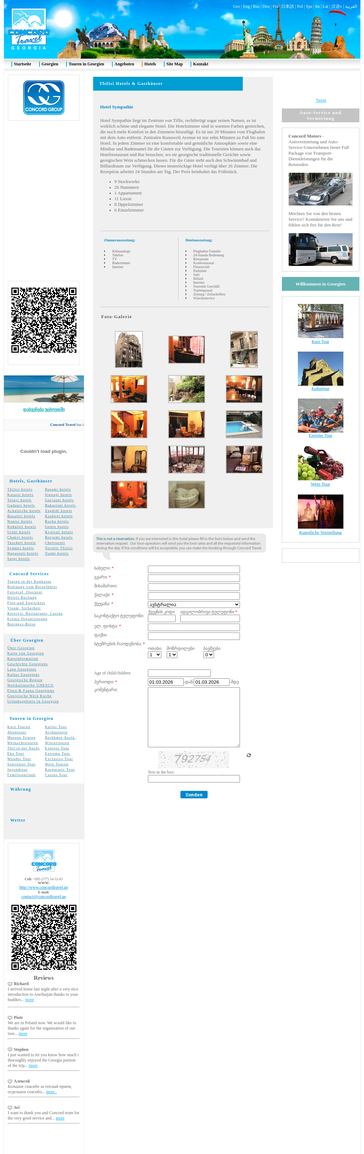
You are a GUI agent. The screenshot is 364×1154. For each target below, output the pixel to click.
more (29, 986)
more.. (51, 1078)
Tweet (321, 87)
